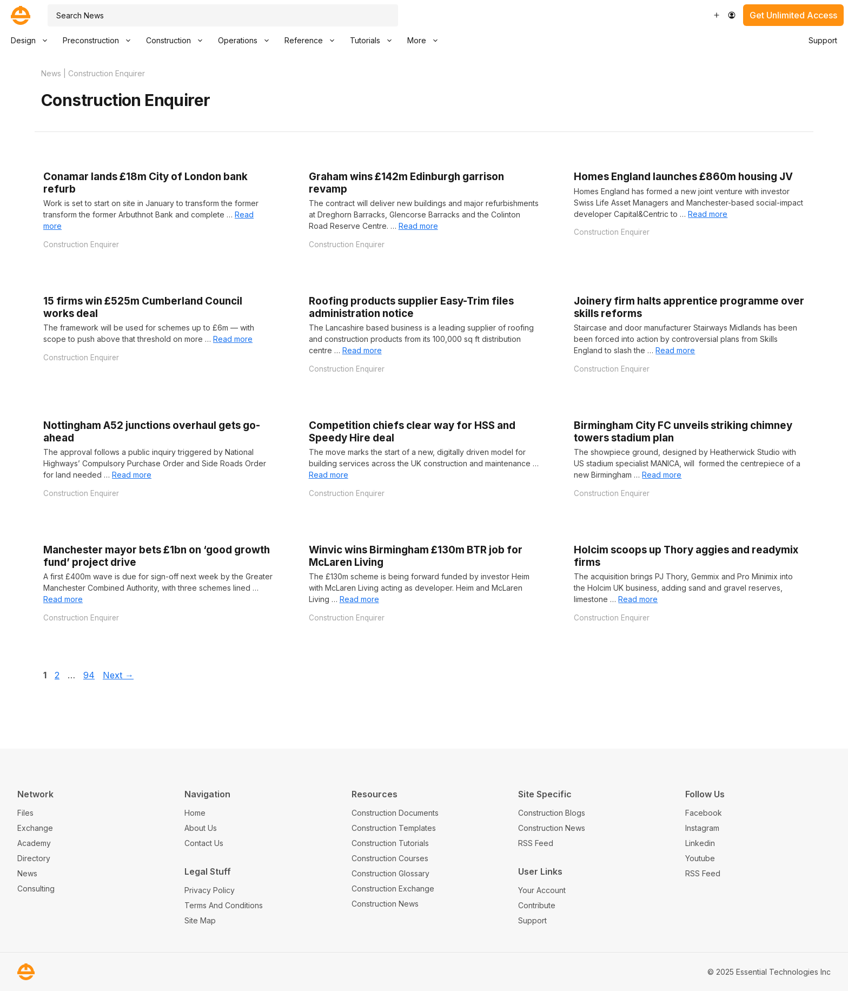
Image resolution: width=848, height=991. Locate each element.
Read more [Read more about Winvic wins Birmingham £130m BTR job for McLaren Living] (359, 599)
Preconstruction (100, 40)
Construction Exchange (393, 888)
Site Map (200, 920)
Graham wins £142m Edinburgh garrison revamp (406, 182)
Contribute (536, 905)
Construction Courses (390, 858)
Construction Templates (394, 828)
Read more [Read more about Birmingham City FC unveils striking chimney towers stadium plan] (661, 474)
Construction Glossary (390, 873)
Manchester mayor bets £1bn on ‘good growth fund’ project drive (156, 556)
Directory (33, 858)
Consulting (36, 888)
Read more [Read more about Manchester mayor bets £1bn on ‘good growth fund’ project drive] (63, 599)
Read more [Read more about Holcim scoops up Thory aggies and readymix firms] (638, 599)
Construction (178, 40)
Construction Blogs (551, 812)
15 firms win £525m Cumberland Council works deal (142, 307)
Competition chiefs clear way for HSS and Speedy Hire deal (412, 431)
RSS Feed (535, 843)
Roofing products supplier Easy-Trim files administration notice (411, 307)
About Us (200, 828)
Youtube (700, 858)
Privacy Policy (209, 890)
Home (195, 812)
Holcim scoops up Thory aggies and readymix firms (686, 556)
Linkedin (700, 843)
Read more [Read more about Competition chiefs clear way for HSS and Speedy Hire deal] (328, 474)
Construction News (385, 903)
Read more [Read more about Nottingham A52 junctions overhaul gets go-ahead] (131, 474)
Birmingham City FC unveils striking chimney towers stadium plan (683, 431)
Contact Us (203, 843)
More (426, 40)
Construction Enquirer (81, 244)
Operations (247, 40)
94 (90, 675)
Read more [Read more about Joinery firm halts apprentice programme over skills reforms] (675, 350)
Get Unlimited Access (793, 15)
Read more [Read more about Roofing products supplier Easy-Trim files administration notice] (362, 350)
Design (33, 40)
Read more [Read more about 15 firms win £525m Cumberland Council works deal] (233, 338)
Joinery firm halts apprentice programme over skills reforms (689, 307)
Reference (313, 40)
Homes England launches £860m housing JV (683, 176)
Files (25, 812)
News (51, 73)
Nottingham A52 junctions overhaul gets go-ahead (151, 431)
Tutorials (375, 40)
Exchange (35, 828)
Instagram (702, 828)
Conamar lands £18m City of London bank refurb (145, 182)
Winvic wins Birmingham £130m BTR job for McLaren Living (415, 556)
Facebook (703, 812)
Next (118, 675)
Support (823, 40)
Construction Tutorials (390, 843)
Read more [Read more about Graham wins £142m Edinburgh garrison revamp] (418, 225)
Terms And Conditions (223, 905)
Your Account (542, 890)
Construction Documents (395, 812)
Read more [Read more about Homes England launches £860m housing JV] (707, 214)
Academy (34, 843)
